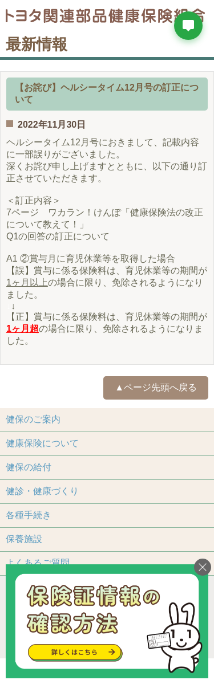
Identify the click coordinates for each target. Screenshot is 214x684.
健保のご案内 (33, 419)
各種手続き (28, 515)
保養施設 (24, 539)
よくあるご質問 (38, 563)
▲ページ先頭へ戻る (156, 387)
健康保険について (42, 443)
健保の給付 (28, 467)
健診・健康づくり (42, 491)
